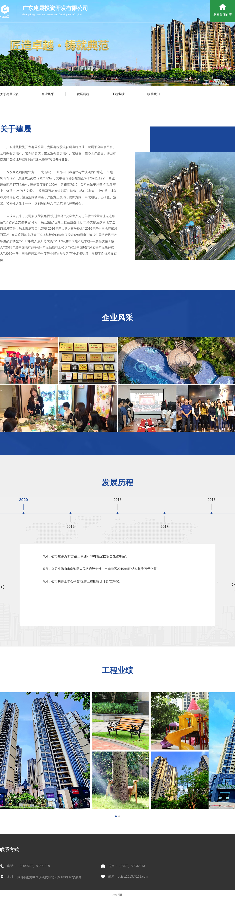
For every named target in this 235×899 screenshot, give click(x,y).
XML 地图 (117, 894)
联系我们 (153, 94)
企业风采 (48, 94)
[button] (116, 816)
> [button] (2, 587)
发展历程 (83, 94)
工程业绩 (118, 94)
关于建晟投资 (9, 94)
